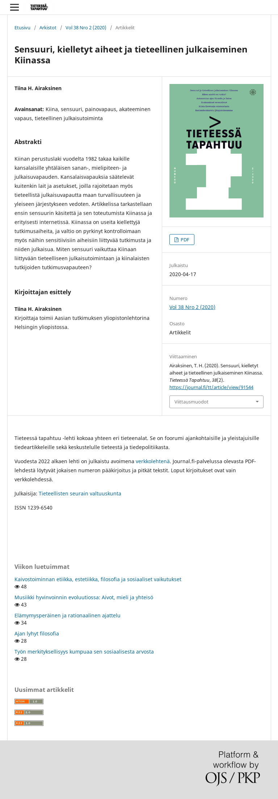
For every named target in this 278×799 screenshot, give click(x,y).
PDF (184, 239)
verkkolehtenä (153, 461)
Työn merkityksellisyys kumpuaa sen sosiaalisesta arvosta (84, 651)
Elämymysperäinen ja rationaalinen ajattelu (67, 615)
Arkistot (47, 27)
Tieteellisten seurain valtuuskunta (80, 493)
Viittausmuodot (191, 401)
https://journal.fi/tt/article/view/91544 (211, 387)
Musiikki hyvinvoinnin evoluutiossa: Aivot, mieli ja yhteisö (83, 597)
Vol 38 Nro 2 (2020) (86, 27)
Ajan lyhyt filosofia (36, 633)
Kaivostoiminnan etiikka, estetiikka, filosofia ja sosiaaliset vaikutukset (97, 579)
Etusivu (22, 27)
